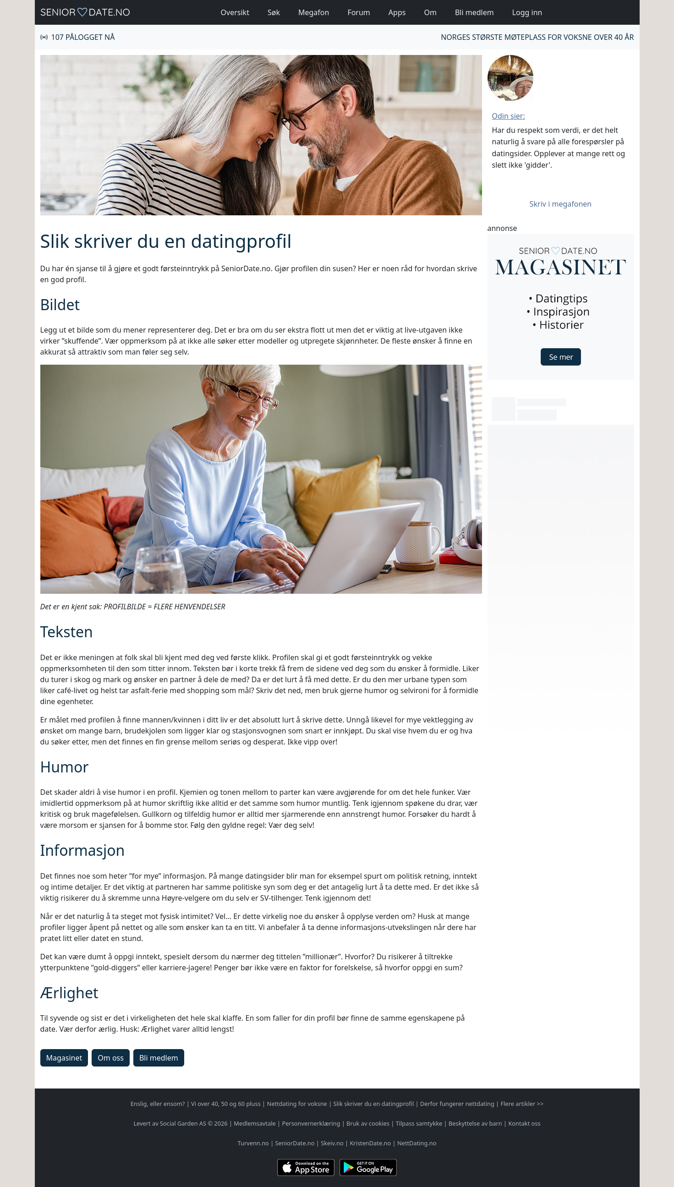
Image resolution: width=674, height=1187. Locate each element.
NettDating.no (416, 1143)
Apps (397, 12)
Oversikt (235, 12)
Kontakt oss (524, 1123)
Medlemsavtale (254, 1123)
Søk (274, 12)
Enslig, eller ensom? (158, 1103)
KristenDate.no (370, 1143)
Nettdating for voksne (297, 1103)
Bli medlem (474, 12)
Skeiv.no (332, 1143)
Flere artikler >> (522, 1103)
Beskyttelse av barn (475, 1123)
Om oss (111, 1058)
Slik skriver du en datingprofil (374, 1103)
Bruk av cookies (367, 1123)
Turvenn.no (253, 1143)
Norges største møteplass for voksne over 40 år (537, 37)
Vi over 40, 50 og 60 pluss (226, 1103)
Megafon (313, 12)
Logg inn (527, 12)
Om (430, 12)
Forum (358, 12)
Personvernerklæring (311, 1123)
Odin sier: (508, 116)
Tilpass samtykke (419, 1123)
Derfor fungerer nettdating (457, 1103)
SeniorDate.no (295, 1143)
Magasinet (64, 1058)
